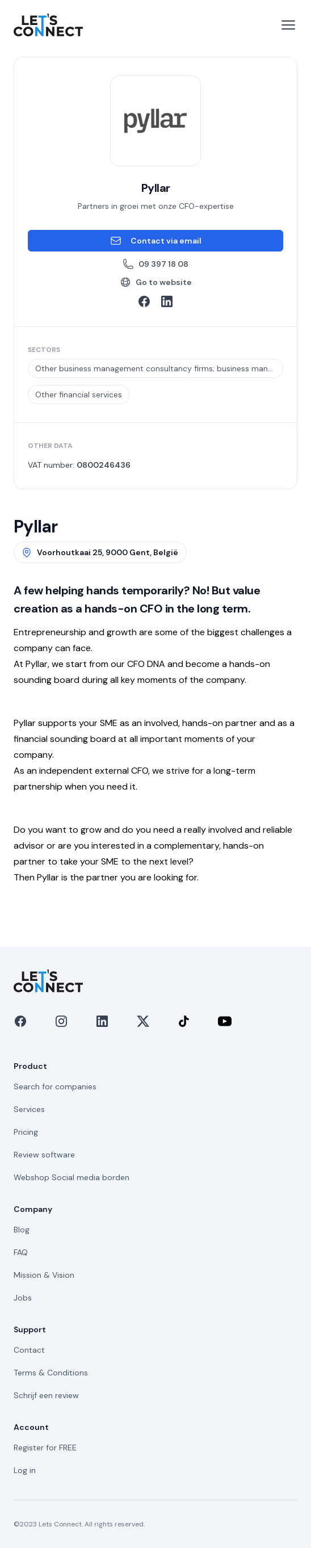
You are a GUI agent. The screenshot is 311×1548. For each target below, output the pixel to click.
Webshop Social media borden (71, 1177)
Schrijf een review (46, 1395)
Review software (44, 1155)
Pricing (26, 1132)
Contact (29, 1350)
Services (29, 1109)
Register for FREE (45, 1447)
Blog (22, 1229)
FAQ (21, 1252)
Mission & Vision (44, 1275)
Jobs (23, 1298)
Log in (25, 1470)
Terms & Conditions (51, 1372)
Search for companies (55, 1086)
